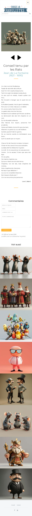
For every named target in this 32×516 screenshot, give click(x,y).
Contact (19, 505)
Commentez (6, 230)
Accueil (13, 505)
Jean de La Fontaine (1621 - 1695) (16, 74)
